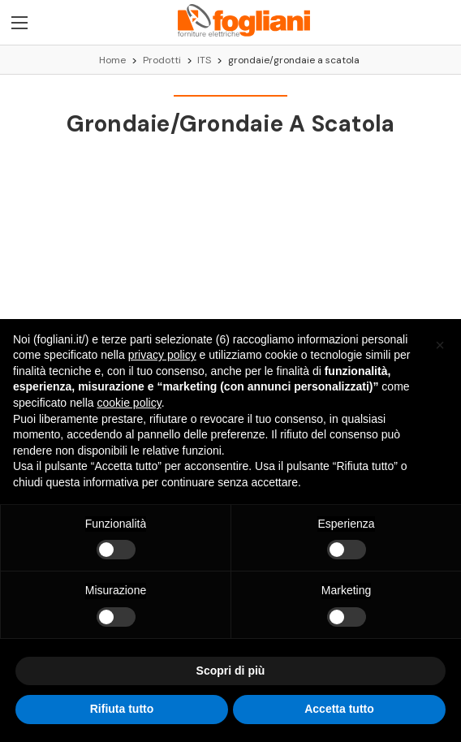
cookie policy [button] (129, 402)
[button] (440, 345)
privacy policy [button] (162, 354)
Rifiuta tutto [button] (122, 709)
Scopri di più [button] (230, 670)
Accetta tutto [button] (339, 709)
